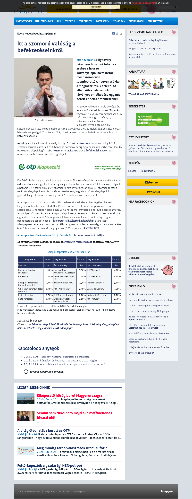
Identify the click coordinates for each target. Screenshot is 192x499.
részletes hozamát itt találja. (88, 235)
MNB (56, 328)
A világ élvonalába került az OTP (144, 294)
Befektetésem (155, 21)
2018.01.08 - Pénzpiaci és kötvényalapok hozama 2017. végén (60, 360)
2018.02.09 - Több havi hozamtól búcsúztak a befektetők (57, 356)
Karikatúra (136, 71)
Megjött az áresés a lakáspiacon (144, 48)
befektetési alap (38, 324)
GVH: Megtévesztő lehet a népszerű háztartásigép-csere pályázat (147, 326)
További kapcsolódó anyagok (47, 371)
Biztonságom (136, 21)
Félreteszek (85, 21)
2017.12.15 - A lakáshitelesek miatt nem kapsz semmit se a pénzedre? (64, 364)
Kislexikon (152, 182)
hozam (48, 328)
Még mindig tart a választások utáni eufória (150, 300)
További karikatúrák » (143, 94)
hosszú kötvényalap (94, 324)
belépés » (133, 171)
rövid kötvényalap (71, 324)
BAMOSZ (54, 324)
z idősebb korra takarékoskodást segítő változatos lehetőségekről (143, 272)
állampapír (66, 328)
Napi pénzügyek (44, 21)
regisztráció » (148, 171)
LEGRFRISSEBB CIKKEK (33, 388)
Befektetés (136, 106)
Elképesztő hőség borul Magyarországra (148, 305)
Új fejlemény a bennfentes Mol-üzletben (149, 347)
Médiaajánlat (79, 491)
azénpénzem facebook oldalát (77, 242)
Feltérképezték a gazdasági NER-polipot (149, 311)
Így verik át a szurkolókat (141, 352)
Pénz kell (70, 21)
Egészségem (102, 21)
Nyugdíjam (119, 21)
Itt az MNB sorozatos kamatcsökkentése (148, 333)
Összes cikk (152, 192)
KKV (59, 21)
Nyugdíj (134, 258)
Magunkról (49, 491)
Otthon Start (138, 137)
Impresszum (64, 491)
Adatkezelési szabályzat (30, 491)
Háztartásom (24, 21)
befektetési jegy (33, 328)
